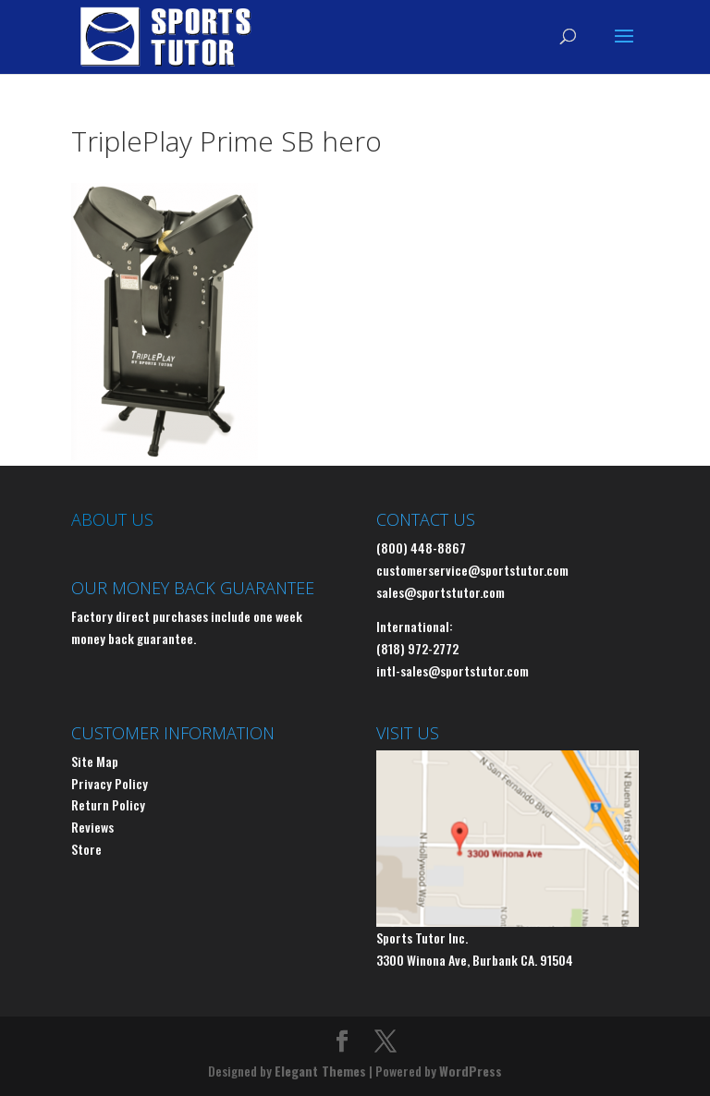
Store (86, 849)
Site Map (94, 761)
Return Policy (108, 804)
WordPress (470, 1070)
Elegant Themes (320, 1070)
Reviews (92, 826)
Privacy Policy (109, 783)
